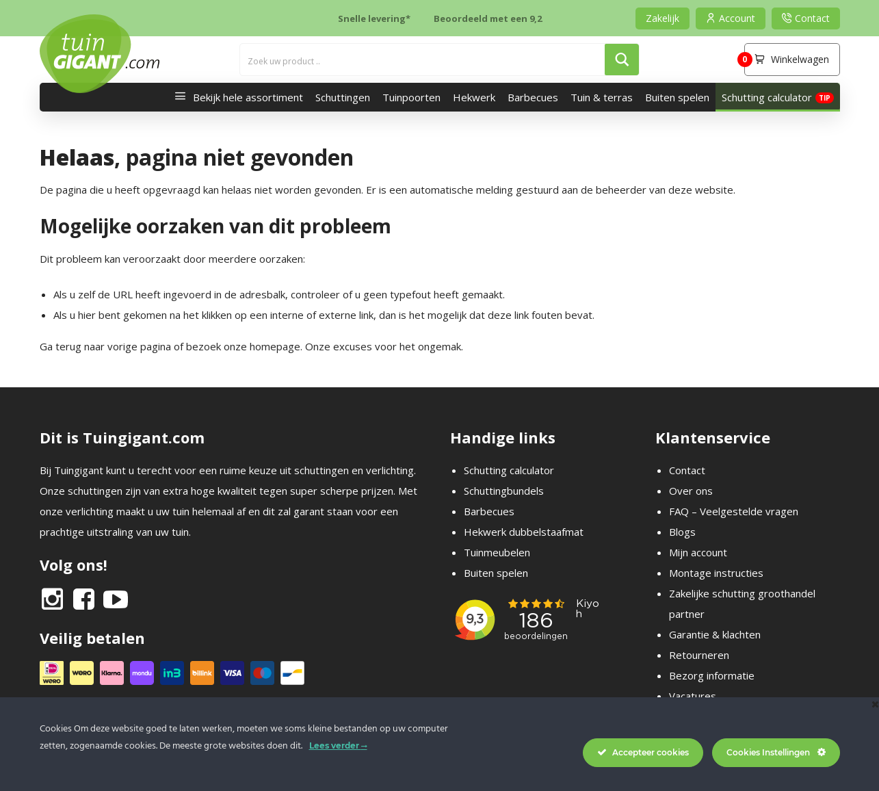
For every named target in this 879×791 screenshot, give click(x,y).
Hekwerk (474, 97)
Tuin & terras (601, 97)
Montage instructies (716, 573)
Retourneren (699, 655)
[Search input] (423, 59)
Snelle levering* (374, 18)
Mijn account (698, 552)
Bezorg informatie (712, 675)
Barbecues (533, 97)
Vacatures (692, 696)
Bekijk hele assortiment (235, 97)
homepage (275, 346)
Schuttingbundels (504, 490)
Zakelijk (662, 18)
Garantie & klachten (715, 634)
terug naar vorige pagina (113, 346)
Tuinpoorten (411, 97)
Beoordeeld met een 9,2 (488, 18)
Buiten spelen (677, 97)
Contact (687, 470)
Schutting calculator (767, 97)
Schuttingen (342, 97)
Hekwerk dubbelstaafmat (523, 532)
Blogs (682, 532)
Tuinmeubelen (497, 552)
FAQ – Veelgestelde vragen (733, 511)
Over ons (691, 490)
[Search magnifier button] (622, 59)
